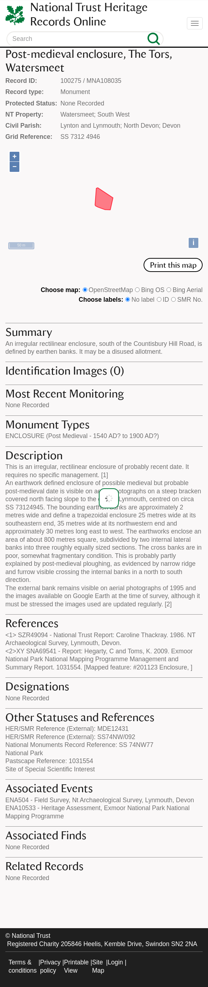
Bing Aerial (188, 289)
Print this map (173, 265)
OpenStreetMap (111, 289)
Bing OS (152, 289)
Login (115, 962)
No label (142, 299)
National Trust (31, 935)
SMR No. (190, 299)
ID (166, 299)
